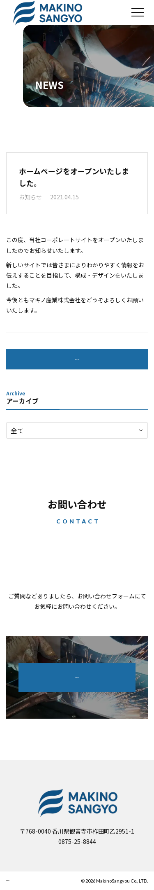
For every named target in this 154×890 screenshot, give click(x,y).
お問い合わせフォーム (77, 677)
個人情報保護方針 (29, 880)
